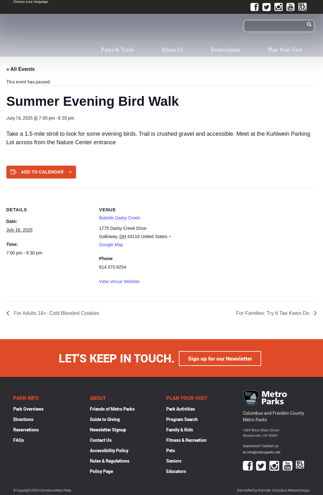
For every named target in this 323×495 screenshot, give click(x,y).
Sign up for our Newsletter (220, 357)
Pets (170, 450)
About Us (173, 50)
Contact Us (101, 439)
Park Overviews (28, 408)
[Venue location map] (225, 232)
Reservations (225, 50)
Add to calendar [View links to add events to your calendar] (42, 171)
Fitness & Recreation (186, 439)
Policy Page (101, 471)
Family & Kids (179, 429)
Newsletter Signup (108, 429)
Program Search (182, 419)
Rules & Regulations (109, 460)
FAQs (18, 439)
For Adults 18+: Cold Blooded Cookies (55, 313)
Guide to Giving (105, 419)
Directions (23, 419)
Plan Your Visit (285, 50)
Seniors (173, 460)
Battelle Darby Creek (119, 217)
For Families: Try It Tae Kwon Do (273, 313)
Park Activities (180, 408)
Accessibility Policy (109, 450)
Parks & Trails (117, 50)
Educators (176, 471)
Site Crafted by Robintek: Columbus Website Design (273, 490)
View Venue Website (119, 281)
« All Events (20, 69)
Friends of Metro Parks (112, 408)
